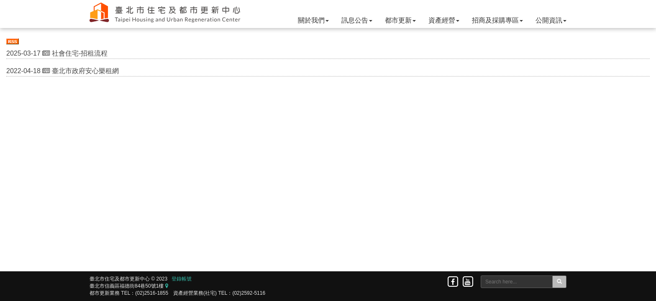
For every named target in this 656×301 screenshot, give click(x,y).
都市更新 (400, 20)
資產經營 (443, 20)
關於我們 (313, 20)
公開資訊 (551, 20)
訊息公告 (356, 20)
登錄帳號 (182, 279)
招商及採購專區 (497, 20)
